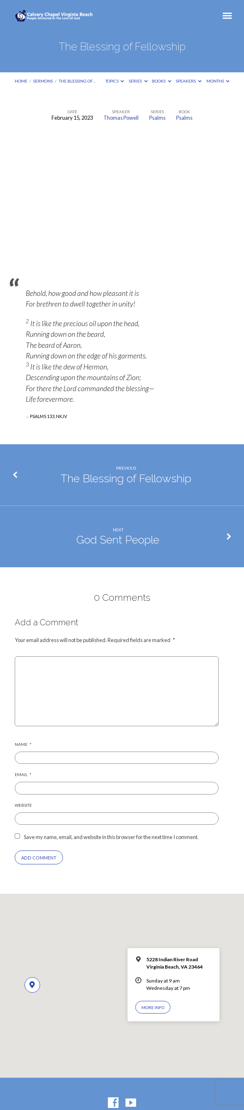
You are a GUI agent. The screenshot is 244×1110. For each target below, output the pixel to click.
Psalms (157, 117)
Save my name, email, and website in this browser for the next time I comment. (111, 837)
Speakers (188, 80)
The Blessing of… (77, 80)
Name (23, 744)
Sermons (43, 80)
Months (218, 80)
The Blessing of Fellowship (125, 478)
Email (23, 774)
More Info (152, 1007)
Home (21, 80)
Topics (114, 80)
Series (138, 80)
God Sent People (117, 539)
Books (161, 80)
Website (23, 805)
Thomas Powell (121, 117)
